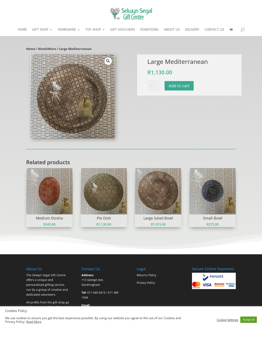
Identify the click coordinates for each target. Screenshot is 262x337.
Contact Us (214, 30)
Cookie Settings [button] (227, 320)
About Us (172, 30)
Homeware (67, 30)
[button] (108, 61)
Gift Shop (40, 30)
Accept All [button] (248, 319)
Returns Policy (146, 275)
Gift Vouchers (122, 30)
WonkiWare (47, 49)
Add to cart (179, 85)
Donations (149, 30)
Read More (33, 321)
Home (22, 30)
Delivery (192, 30)
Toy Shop (93, 30)
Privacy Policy (146, 283)
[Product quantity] (153, 86)
